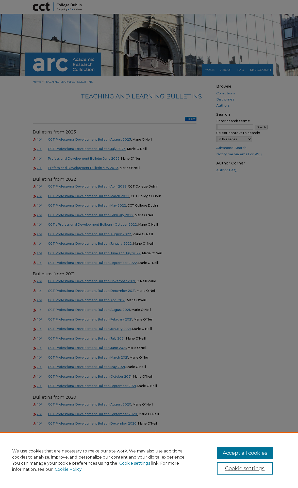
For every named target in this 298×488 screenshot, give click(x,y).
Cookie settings (134, 463)
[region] (149, 460)
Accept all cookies (245, 453)
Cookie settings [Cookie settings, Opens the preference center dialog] (244, 468)
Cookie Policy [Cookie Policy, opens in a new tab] (68, 469)
